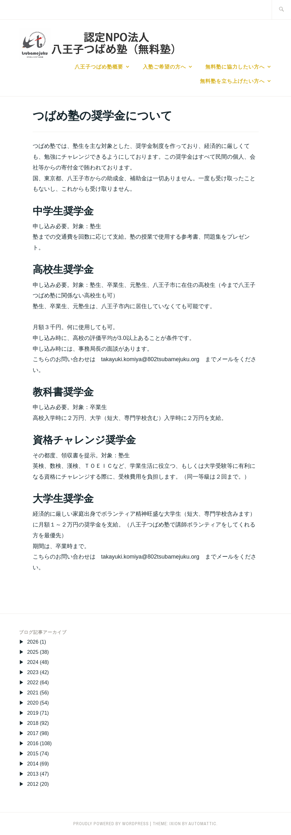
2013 (32, 774)
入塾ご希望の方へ (164, 66)
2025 (32, 652)
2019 (32, 713)
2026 (32, 642)
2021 (32, 692)
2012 (32, 784)
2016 (32, 743)
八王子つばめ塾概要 (99, 66)
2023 (32, 672)
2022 (32, 682)
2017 (32, 733)
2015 (32, 753)
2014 (32, 763)
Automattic (202, 823)
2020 (32, 703)
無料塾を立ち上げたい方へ (232, 80)
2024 (32, 662)
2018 (32, 723)
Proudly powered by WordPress (111, 823)
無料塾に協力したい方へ (235, 66)
